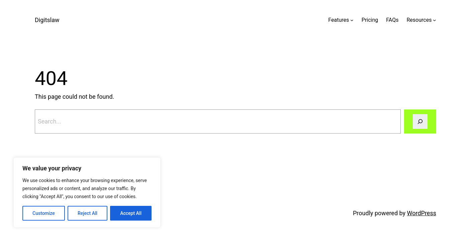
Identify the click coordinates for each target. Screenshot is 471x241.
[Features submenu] (352, 20)
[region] (87, 192)
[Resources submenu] (434, 20)
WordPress (421, 213)
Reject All (87, 213)
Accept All (131, 213)
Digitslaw (47, 19)
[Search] (420, 121)
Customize (43, 213)
